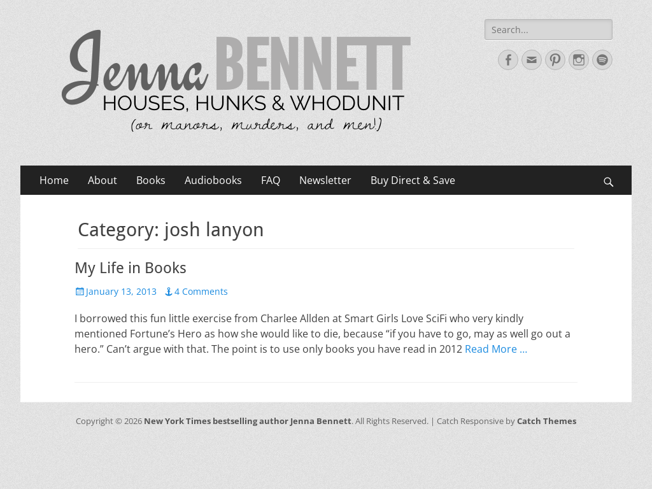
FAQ (270, 180)
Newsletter (325, 180)
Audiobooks (213, 180)
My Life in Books (130, 268)
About (102, 180)
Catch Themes (546, 421)
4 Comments (201, 291)
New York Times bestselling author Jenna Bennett (247, 421)
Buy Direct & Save (413, 180)
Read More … (496, 349)
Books (151, 180)
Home (54, 180)
